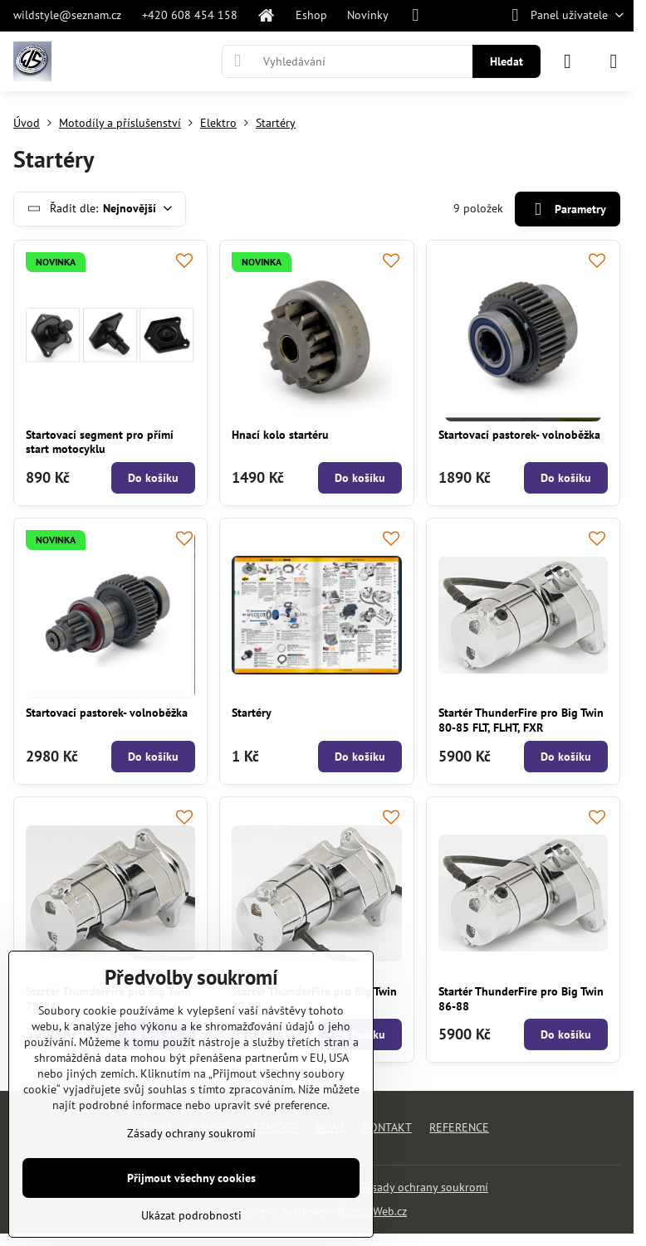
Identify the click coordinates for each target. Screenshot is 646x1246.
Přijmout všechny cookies (191, 1178)
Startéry (252, 712)
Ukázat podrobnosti (191, 1215)
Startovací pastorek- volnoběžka (519, 434)
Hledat (506, 61)
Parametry (567, 209)
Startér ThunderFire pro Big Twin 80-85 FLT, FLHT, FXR (521, 720)
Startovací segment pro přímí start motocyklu (100, 442)
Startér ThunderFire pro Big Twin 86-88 (521, 999)
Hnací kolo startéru (280, 434)
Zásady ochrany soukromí (424, 1187)
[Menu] (614, 61)
